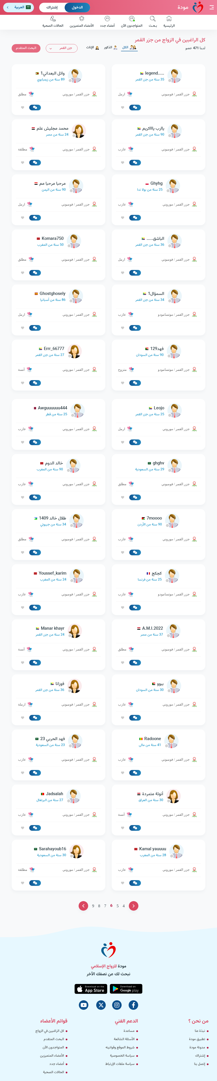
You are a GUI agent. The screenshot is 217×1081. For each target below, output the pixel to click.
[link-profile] (158, 76)
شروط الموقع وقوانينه (120, 1047)
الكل (129, 47)
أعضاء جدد (107, 22)
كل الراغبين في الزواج (49, 1031)
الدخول (77, 8)
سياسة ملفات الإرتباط (120, 1064)
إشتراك (52, 8)
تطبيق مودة (197, 1039)
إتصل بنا (199, 1064)
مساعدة (129, 1031)
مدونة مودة (197, 1047)
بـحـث (153, 22)
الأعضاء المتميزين (82, 22)
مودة (190, 7)
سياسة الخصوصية (122, 1056)
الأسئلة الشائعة (124, 1039)
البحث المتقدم (26, 48)
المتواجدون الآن (131, 22)
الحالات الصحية (52, 22)
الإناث (92, 47)
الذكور (111, 47)
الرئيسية (169, 22)
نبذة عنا (200, 1031)
